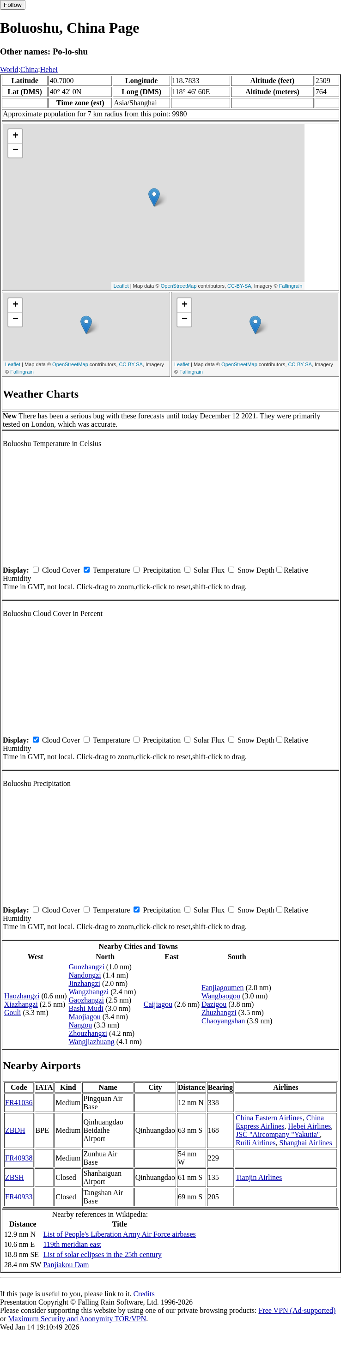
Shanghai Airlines (306, 1143)
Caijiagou (158, 1004)
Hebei (49, 69)
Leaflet (121, 286)
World (9, 69)
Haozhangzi (21, 996)
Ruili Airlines (256, 1143)
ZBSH (14, 1177)
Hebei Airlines (309, 1126)
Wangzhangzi (89, 992)
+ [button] (15, 136)
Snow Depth (255, 570)
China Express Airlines (280, 1122)
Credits (143, 1294)
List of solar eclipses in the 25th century (102, 1254)
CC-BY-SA (239, 286)
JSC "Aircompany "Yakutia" (278, 1134)
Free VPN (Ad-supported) (296, 1310)
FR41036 (19, 1102)
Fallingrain (291, 286)
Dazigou (213, 1004)
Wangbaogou (220, 996)
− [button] (15, 150)
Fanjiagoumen (222, 987)
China (29, 69)
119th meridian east (72, 1244)
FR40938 (19, 1158)
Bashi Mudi (86, 1008)
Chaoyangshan (223, 1021)
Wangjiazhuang (92, 1042)
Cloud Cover (61, 570)
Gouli (12, 1012)
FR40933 (19, 1197)
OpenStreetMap (179, 286)
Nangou (80, 1025)
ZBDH (15, 1130)
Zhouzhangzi (88, 1033)
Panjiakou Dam (66, 1265)
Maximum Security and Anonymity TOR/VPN (77, 1319)
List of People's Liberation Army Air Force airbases (119, 1234)
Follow (13, 4)
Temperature (111, 570)
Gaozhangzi (86, 1000)
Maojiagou (85, 1017)
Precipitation (162, 570)
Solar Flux (209, 570)
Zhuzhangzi (219, 1012)
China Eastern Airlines (269, 1118)
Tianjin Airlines (259, 1177)
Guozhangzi (86, 967)
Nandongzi (85, 975)
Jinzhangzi (84, 983)
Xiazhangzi (21, 1004)
